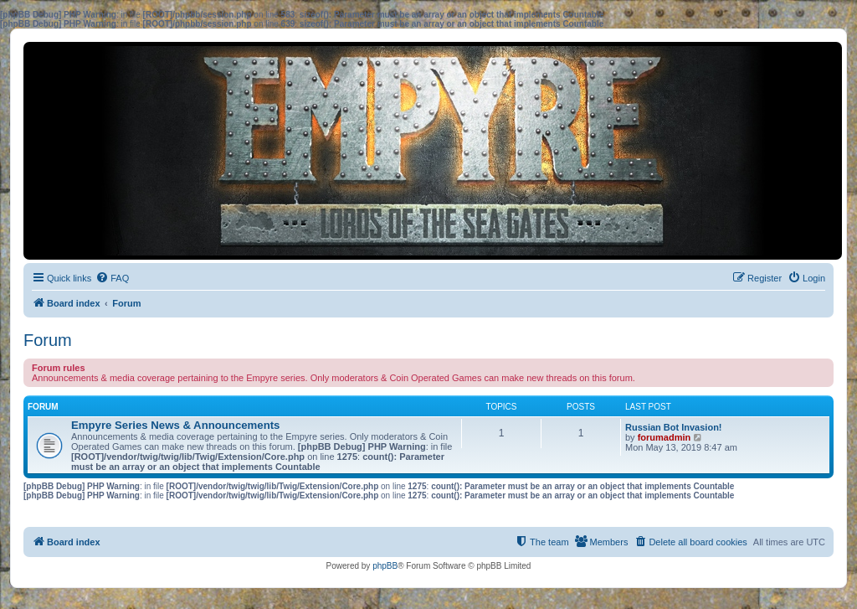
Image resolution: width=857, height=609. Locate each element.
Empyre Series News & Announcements (175, 425)
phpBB (385, 565)
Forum (47, 340)
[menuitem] (112, 278)
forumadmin (664, 437)
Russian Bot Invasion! (673, 427)
